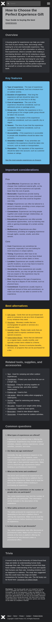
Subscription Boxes (14, 338)
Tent (9, 374)
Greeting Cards (13, 330)
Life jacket (11, 395)
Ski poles (11, 406)
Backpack (11, 385)
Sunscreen (11, 414)
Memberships (12, 345)
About (9, 616)
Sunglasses (11, 379)
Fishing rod (11, 392)
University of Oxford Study (27, 580)
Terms (15, 616)
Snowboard (11, 409)
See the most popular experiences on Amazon (23, 160)
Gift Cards (11, 315)
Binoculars (11, 411)
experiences (11, 23)
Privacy (21, 616)
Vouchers (11, 322)
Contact (28, 616)
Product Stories (38, 616)
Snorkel (10, 400)
